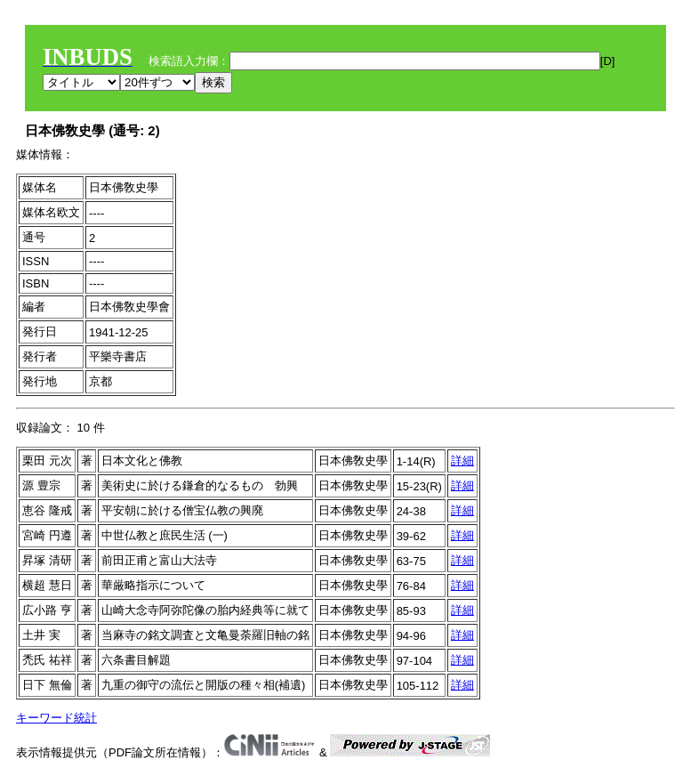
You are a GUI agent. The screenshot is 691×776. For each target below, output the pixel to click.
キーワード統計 (56, 717)
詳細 (462, 460)
